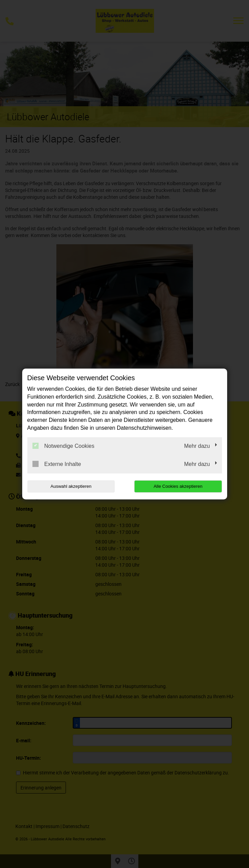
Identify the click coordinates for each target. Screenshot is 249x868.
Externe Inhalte (56, 464)
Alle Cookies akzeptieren (178, 486)
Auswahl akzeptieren (71, 486)
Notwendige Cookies (63, 446)
